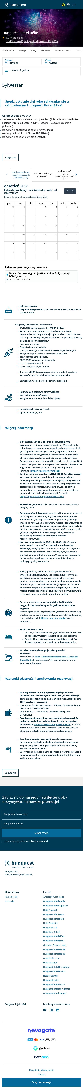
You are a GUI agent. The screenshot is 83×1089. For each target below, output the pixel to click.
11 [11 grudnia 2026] (56, 216)
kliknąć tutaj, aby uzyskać (53, 618)
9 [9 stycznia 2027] (66, 252)
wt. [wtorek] (20, 203)
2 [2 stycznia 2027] (66, 243)
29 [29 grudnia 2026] (24, 243)
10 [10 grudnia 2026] (45, 216)
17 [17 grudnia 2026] (45, 225)
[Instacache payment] (41, 1057)
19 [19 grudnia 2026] (66, 225)
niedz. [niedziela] (73, 203)
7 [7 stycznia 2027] (45, 252)
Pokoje (22, 50)
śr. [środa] (31, 203)
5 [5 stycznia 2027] (24, 252)
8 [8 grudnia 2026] (24, 216)
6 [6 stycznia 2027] (35, 252)
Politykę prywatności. (38, 841)
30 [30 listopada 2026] (13, 207)
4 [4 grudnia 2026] (56, 207)
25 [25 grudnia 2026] (56, 234)
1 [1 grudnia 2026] (24, 207)
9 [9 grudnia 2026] (35, 216)
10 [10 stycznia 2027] (77, 252)
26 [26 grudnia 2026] (66, 234)
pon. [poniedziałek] (9, 203)
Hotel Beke (8, 50)
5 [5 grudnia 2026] (66, 207)
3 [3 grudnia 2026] (45, 207)
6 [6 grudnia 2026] (77, 207)
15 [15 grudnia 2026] (24, 225)
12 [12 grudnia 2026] (66, 216)
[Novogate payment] (41, 1031)
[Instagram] (51, 1010)
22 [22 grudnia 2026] (24, 234)
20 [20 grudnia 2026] (77, 225)
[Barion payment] (41, 1039)
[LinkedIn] (57, 1010)
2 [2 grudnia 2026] (35, 207)
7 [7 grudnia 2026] (13, 216)
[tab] (21, 175)
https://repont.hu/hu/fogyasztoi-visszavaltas (42, 496)
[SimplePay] (41, 1048)
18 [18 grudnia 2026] (56, 225)
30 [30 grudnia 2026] (35, 243)
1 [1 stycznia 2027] (56, 243)
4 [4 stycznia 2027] (13, 252)
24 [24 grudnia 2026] (45, 234)
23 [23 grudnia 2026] (35, 234)
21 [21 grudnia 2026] (13, 234)
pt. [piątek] (52, 203)
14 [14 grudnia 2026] (13, 225)
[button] (73, 5)
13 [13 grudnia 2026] (77, 216)
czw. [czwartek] (41, 203)
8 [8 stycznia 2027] (56, 252)
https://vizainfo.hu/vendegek (45, 470)
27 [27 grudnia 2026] (77, 234)
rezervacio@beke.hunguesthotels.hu (52, 724)
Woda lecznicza (63, 50)
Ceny (33, 50)
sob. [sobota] (63, 203)
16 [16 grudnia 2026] (35, 225)
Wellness (45, 50)
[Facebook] (44, 1010)
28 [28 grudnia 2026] (13, 243)
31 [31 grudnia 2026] (45, 243)
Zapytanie (10, 157)
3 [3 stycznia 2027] (77, 243)
